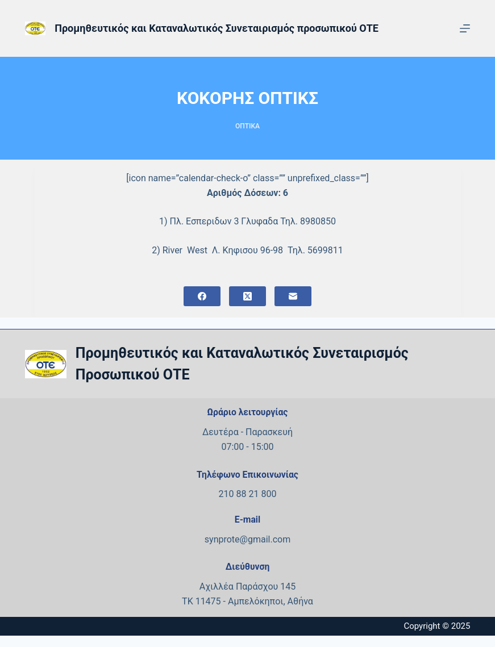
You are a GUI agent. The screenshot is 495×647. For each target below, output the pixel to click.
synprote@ (226, 539)
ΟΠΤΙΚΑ (247, 126)
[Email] (292, 296)
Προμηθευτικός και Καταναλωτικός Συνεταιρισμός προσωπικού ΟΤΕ (216, 28)
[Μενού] (465, 28)
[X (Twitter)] (247, 296)
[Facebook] (202, 296)
